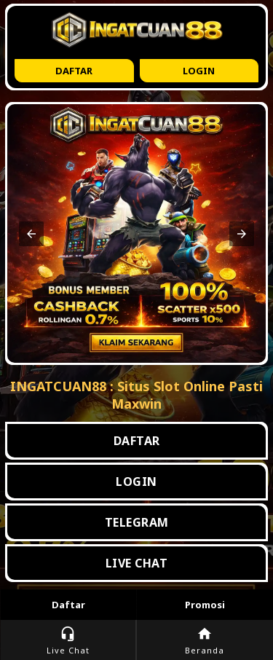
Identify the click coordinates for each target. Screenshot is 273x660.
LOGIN (136, 482)
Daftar (73, 70)
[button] (31, 233)
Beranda (205, 641)
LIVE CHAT (137, 563)
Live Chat (68, 641)
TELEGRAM (137, 522)
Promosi (205, 604)
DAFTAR (137, 441)
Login (199, 70)
